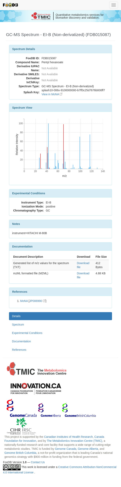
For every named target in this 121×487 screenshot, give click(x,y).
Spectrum (18, 324)
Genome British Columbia (20, 452)
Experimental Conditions (27, 333)
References (19, 349)
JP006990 (37, 301)
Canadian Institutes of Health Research (68, 436)
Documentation (21, 341)
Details (16, 316)
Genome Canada (65, 448)
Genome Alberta (88, 448)
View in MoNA (52, 94)
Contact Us (38, 462)
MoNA (24, 301)
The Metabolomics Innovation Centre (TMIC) (74, 440)
